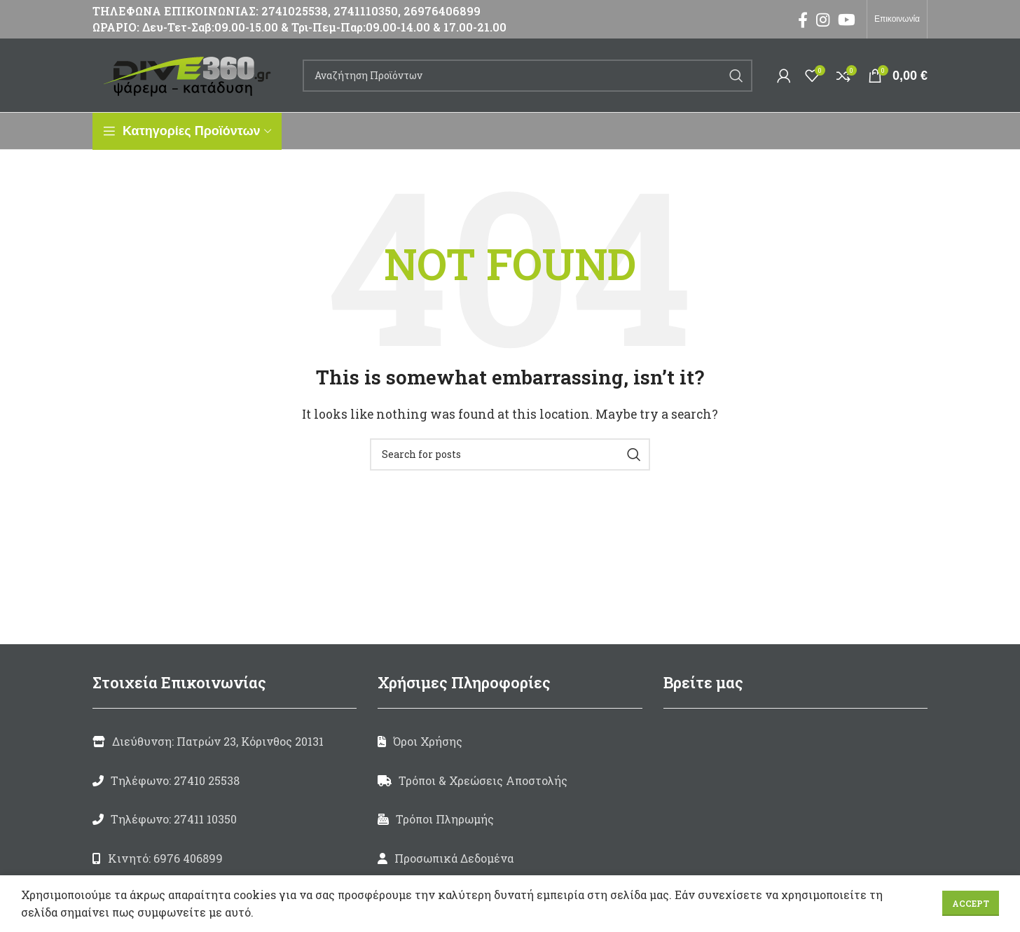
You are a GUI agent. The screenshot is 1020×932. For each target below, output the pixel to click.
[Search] (527, 76)
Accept (970, 903)
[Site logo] (190, 74)
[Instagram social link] (823, 20)
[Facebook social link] (803, 20)
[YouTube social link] (847, 20)
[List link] (224, 781)
